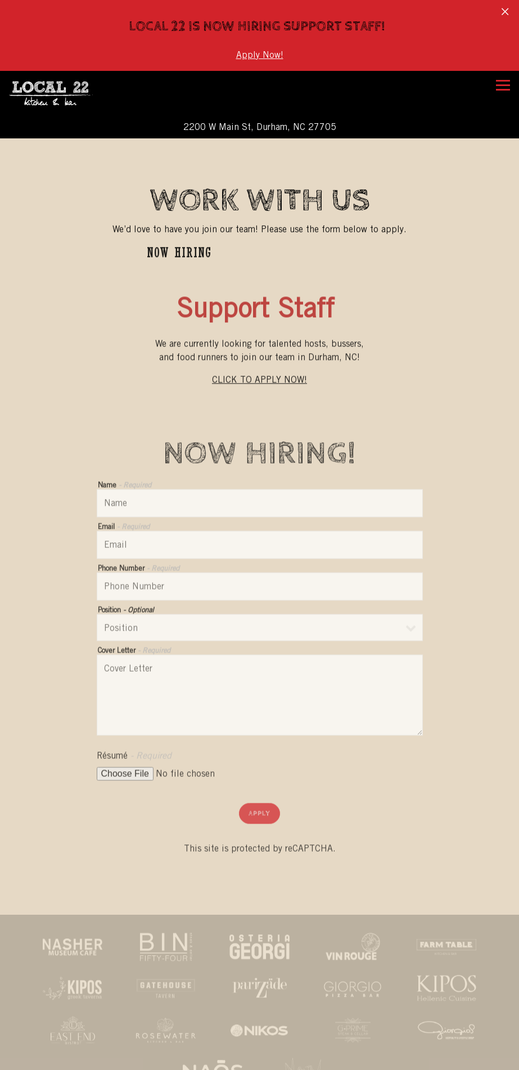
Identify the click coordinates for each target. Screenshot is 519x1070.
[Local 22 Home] (64, 85)
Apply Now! (259, 55)
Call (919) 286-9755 (260, 1038)
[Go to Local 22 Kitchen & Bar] (259, 118)
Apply (259, 808)
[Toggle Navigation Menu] (503, 76)
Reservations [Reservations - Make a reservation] (259, 1059)
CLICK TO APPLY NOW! (259, 372)
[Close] (505, 10)
